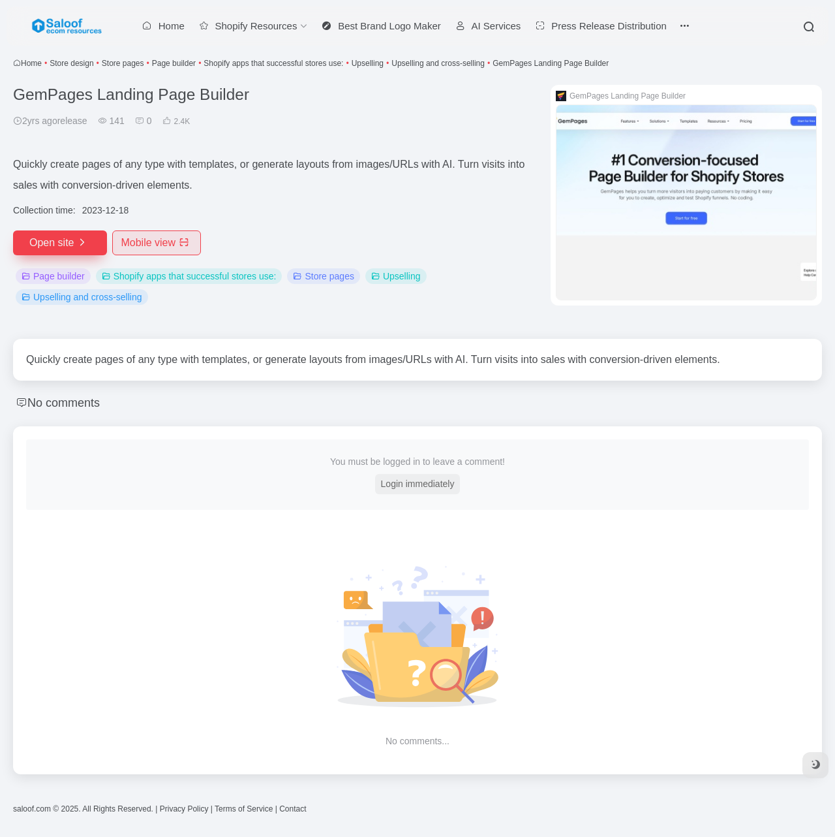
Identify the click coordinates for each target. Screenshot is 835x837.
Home (31, 63)
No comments (63, 402)
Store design (71, 63)
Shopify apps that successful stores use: (273, 63)
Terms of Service (244, 808)
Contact (292, 808)
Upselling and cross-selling (438, 63)
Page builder (174, 63)
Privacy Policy (184, 808)
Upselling (368, 63)
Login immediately (418, 484)
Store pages (123, 63)
